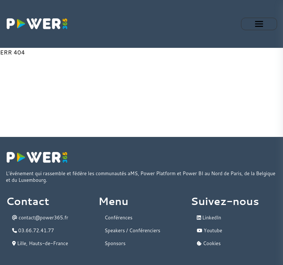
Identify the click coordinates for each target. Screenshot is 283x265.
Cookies (209, 243)
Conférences (119, 217)
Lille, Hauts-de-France (40, 243)
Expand (259, 24)
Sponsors (115, 243)
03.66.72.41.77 (33, 230)
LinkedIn (209, 217)
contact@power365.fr (40, 217)
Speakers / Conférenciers (132, 230)
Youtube (209, 230)
